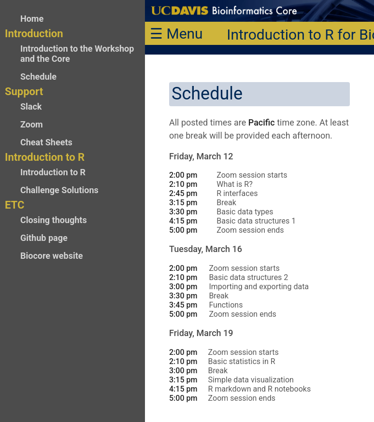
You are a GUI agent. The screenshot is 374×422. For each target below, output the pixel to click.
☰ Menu (176, 34)
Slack (31, 106)
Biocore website (51, 256)
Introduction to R (53, 172)
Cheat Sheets (46, 142)
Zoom (31, 124)
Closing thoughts (53, 220)
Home (31, 19)
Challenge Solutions (59, 190)
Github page (44, 238)
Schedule (38, 76)
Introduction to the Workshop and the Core (77, 53)
